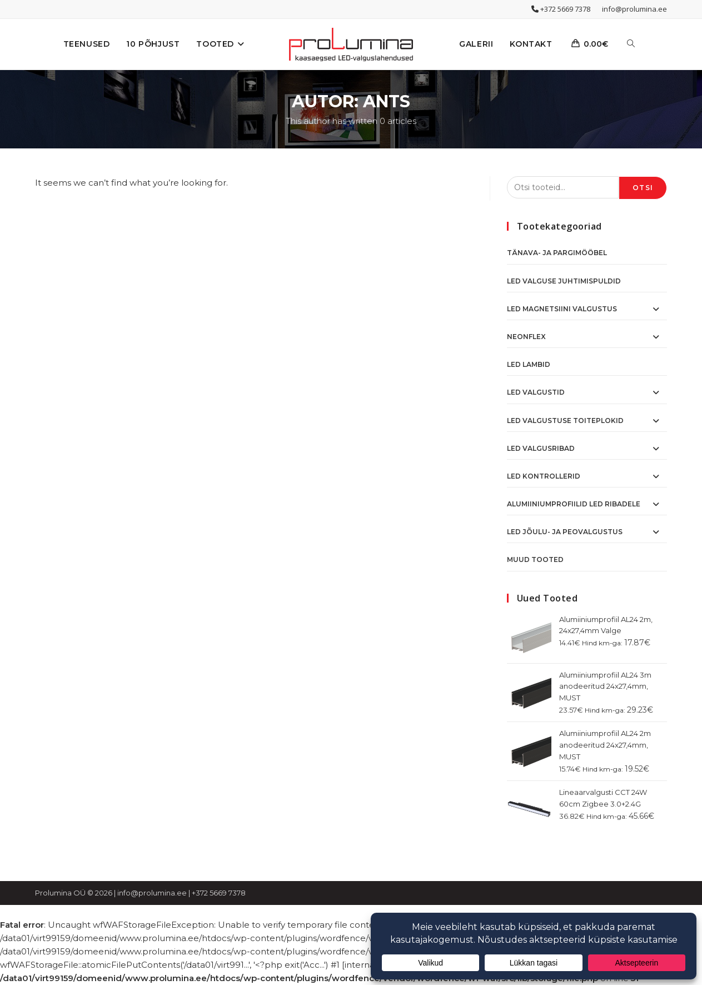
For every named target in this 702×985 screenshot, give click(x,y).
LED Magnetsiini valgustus (562, 309)
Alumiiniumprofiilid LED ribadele (573, 504)
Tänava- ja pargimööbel (557, 252)
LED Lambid (528, 364)
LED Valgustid (536, 392)
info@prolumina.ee (634, 9)
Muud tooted (535, 559)
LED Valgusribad (541, 448)
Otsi (643, 187)
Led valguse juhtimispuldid (564, 281)
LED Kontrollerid (543, 476)
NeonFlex (526, 336)
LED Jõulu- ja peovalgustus (565, 532)
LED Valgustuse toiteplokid (565, 420)
